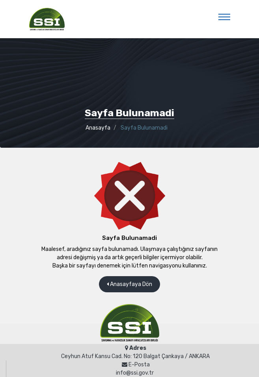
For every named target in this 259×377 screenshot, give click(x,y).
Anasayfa (98, 127)
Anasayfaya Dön (129, 284)
